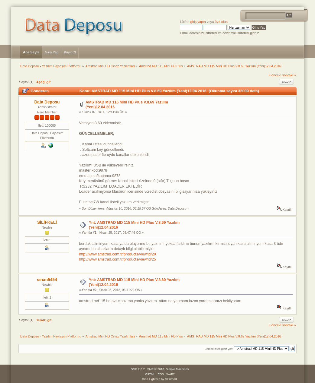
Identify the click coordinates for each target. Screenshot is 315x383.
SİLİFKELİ (47, 222)
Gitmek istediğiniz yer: (218, 348)
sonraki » (289, 75)
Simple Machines (177, 369)
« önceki (274, 75)
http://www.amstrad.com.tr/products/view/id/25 (117, 259)
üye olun (221, 22)
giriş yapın (198, 22)
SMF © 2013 (155, 369)
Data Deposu (47, 102)
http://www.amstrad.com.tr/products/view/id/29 (117, 254)
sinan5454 (47, 279)
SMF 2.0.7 (138, 369)
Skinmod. (171, 379)
